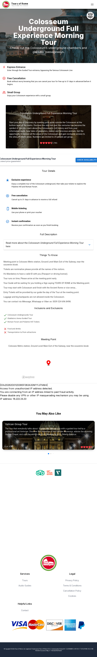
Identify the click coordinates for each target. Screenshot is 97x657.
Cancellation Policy (72, 591)
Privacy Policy (72, 580)
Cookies (72, 596)
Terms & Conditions (72, 585)
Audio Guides (25, 585)
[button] (48, 245)
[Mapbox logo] (28, 377)
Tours (25, 580)
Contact (25, 610)
